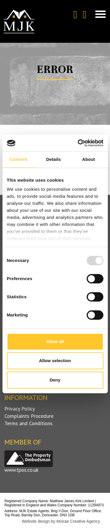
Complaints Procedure (28, 416)
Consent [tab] (18, 159)
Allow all (55, 341)
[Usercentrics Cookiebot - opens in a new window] (78, 143)
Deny (55, 379)
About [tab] (88, 159)
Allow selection (55, 360)
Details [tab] (53, 159)
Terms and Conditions (28, 423)
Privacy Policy (19, 409)
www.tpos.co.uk (21, 470)
